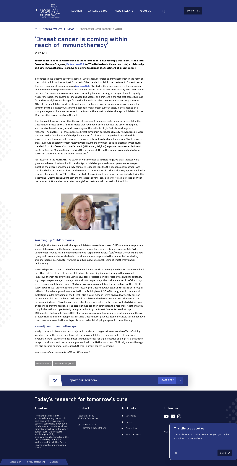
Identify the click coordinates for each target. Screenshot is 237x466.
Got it (223, 453)
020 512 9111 (90, 424)
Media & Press (133, 434)
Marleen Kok (82, 86)
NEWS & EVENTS (52, 29)
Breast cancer (43, 363)
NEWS (70, 29)
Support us (193, 11)
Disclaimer (15, 461)
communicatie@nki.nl (94, 428)
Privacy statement (35, 461)
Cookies (54, 461)
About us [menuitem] (145, 11)
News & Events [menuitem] (124, 11)
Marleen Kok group (64, 363)
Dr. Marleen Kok (75, 64)
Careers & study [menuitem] (98, 11)
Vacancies (131, 415)
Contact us (131, 428)
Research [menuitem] (76, 11)
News (128, 422)
